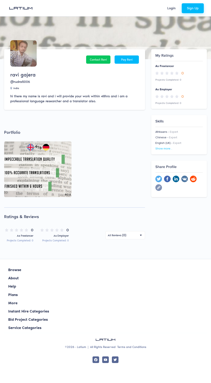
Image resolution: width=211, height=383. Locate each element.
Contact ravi (98, 59)
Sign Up (193, 8)
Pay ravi (126, 59)
